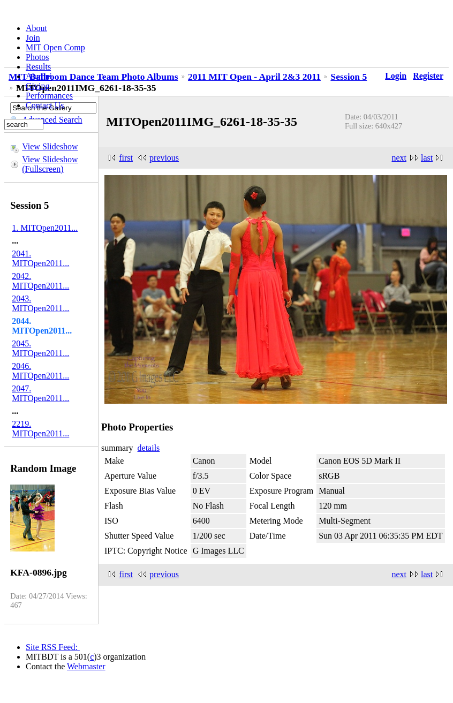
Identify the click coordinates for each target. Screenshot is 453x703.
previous (164, 157)
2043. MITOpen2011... (40, 303)
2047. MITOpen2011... (40, 393)
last (427, 157)
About (36, 28)
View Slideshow (50, 146)
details (149, 447)
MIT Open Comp (55, 47)
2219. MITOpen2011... (40, 428)
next (398, 157)
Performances (49, 95)
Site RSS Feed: (53, 647)
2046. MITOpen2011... (40, 370)
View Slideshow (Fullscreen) (50, 164)
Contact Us (45, 105)
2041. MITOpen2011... (40, 258)
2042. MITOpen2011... (40, 280)
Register (428, 75)
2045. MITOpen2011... (40, 348)
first (126, 157)
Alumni (39, 76)
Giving (37, 85)
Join (33, 37)
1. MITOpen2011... (45, 227)
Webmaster (86, 666)
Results (38, 66)
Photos (37, 57)
